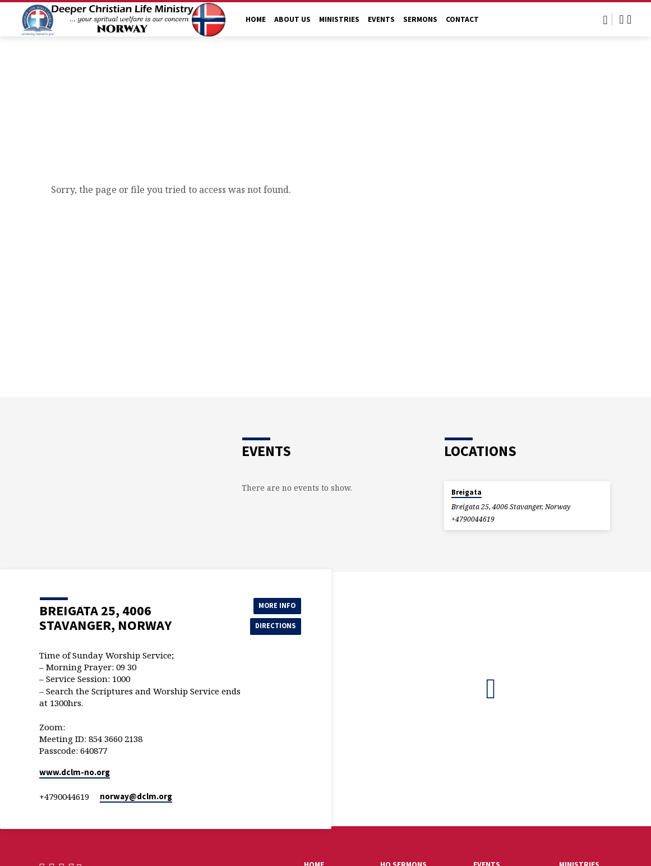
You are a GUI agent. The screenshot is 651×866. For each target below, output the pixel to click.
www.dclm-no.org (74, 772)
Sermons (420, 19)
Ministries (339, 19)
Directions (272, 626)
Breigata (466, 492)
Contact (462, 19)
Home (256, 19)
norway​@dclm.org (136, 796)
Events (381, 19)
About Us (292, 19)
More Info (273, 604)
